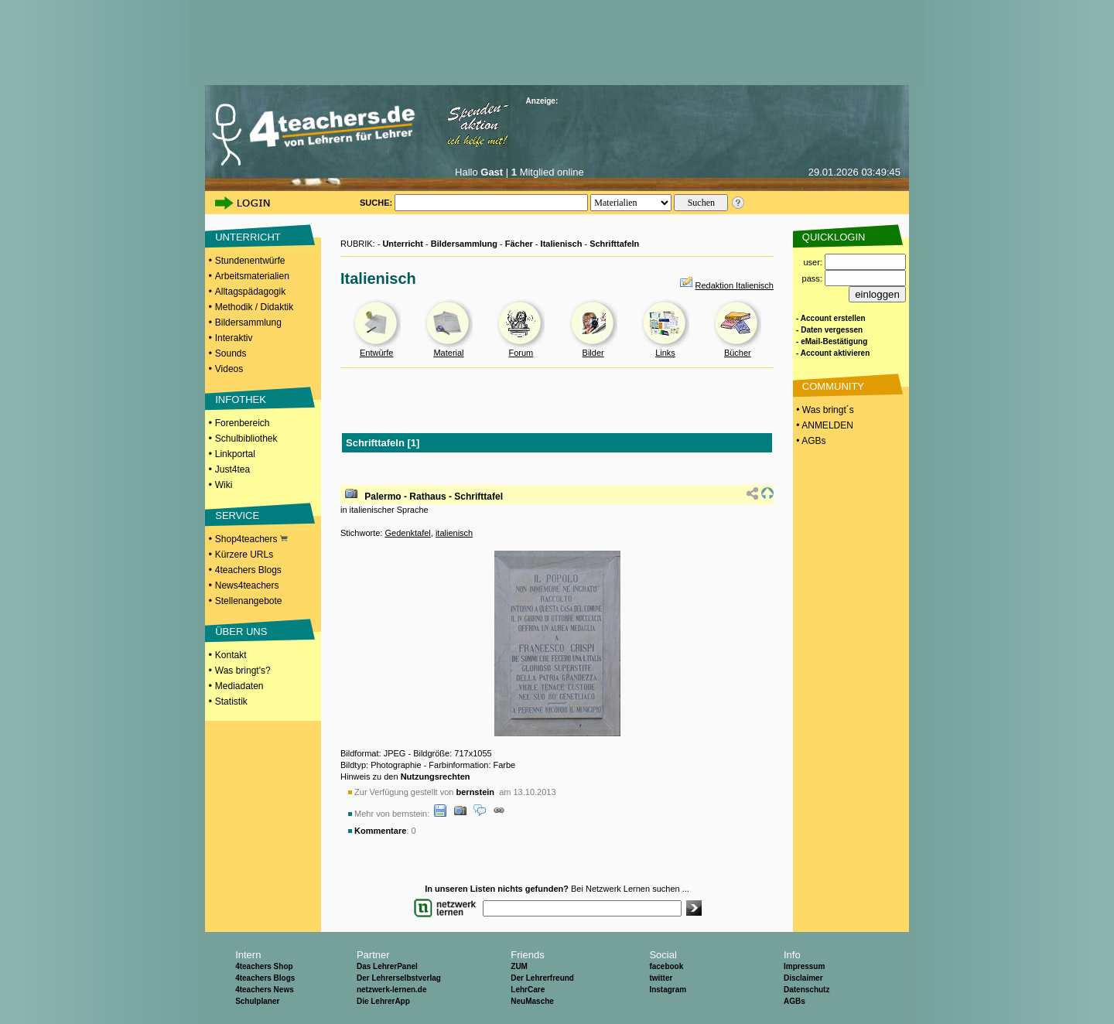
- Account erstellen (831, 318)
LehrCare (528, 989)
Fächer (519, 243)
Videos (229, 369)
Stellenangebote (248, 601)
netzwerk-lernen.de (392, 989)
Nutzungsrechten (435, 776)
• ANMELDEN (823, 425)
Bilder (593, 352)
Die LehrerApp (383, 1001)
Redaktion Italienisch (734, 285)
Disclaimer (803, 978)
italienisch (454, 533)
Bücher (737, 352)
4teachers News (264, 989)
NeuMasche (532, 1001)
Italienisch (562, 243)
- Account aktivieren (833, 353)
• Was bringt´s (824, 409)
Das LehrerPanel (387, 966)
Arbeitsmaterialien (252, 276)
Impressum (804, 966)
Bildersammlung (248, 322)
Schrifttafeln (614, 243)
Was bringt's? (243, 670)
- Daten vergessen (829, 330)
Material (448, 352)
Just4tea (232, 469)
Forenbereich (242, 423)
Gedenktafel (407, 533)
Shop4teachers (251, 539)
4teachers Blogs (248, 570)
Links (665, 352)
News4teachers (247, 585)
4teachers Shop (263, 966)
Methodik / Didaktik (254, 307)
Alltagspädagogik (250, 291)
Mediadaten (239, 686)
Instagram (667, 989)
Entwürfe (376, 352)
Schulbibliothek (246, 438)
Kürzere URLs (244, 554)
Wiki (224, 485)
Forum (520, 352)
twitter (660, 978)
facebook (666, 966)
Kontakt (231, 655)
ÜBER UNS (241, 631)
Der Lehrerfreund (542, 978)
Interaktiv (234, 338)
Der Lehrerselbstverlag (399, 978)
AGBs (794, 1001)
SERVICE (237, 515)
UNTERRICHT (248, 237)
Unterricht (402, 243)
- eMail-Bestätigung (831, 341)
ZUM (519, 966)
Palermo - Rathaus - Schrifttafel (433, 496)
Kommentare (380, 830)
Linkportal (235, 454)
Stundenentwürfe (250, 260)
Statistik (231, 701)
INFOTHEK (240, 399)
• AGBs (810, 440)
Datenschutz (806, 989)
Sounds (231, 353)
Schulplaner (257, 1001)
